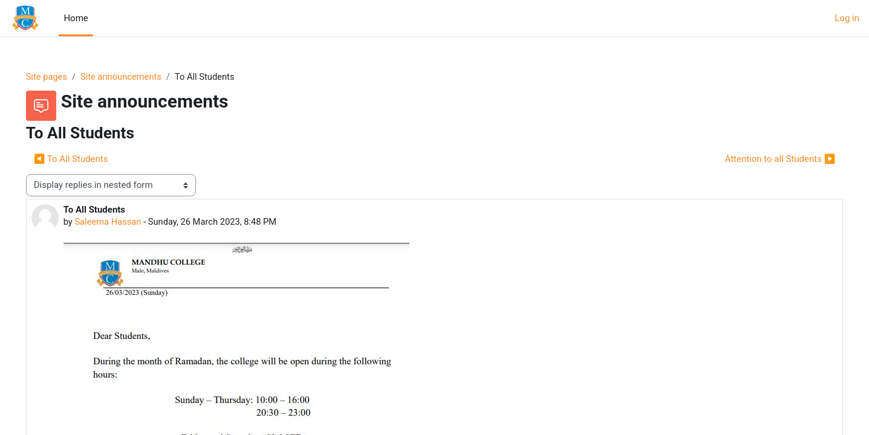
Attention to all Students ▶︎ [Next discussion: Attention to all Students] (763, 158)
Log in (847, 18)
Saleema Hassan (126, 222)
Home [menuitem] (75, 18)
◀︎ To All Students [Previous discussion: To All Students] (88, 158)
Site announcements (140, 76)
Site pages (64, 76)
